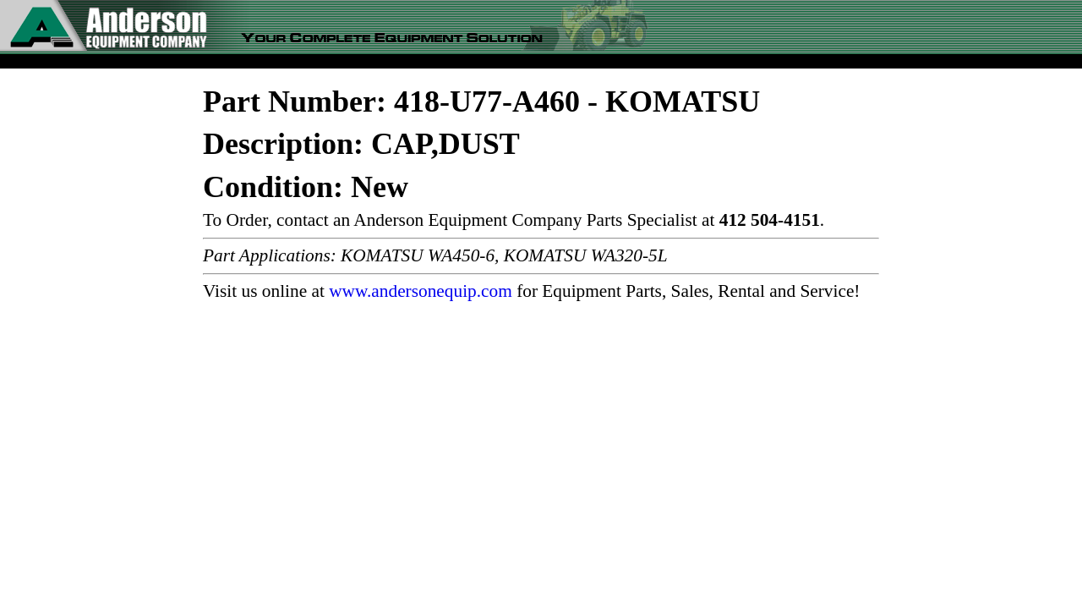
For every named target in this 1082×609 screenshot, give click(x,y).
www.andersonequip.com (420, 291)
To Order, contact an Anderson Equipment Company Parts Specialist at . (513, 220)
